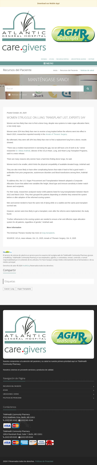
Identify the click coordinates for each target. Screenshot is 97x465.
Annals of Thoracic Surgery (56, 134)
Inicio (55, 70)
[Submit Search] (88, 89)
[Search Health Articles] (44, 89)
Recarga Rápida (62, 59)
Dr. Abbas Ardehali (23, 151)
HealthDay (26, 266)
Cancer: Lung (9, 289)
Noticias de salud (17, 94)
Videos (37, 94)
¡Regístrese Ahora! (78, 59)
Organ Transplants (24, 289)
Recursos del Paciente (69, 70)
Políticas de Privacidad (12, 398)
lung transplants (48, 233)
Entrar (91, 59)
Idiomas (44, 59)
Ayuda (51, 59)
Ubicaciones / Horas (11, 394)
